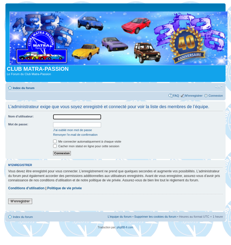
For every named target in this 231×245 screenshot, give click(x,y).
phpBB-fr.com (125, 227)
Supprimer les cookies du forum (155, 216)
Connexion (215, 95)
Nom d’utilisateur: (21, 116)
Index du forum (23, 88)
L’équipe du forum (119, 216)
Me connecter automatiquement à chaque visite (87, 141)
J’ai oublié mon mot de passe (72, 130)
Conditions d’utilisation (26, 188)
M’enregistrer (193, 95)
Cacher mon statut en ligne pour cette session (86, 146)
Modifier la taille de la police (219, 86)
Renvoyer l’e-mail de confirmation (75, 134)
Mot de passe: (18, 124)
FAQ (176, 95)
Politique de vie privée (64, 188)
